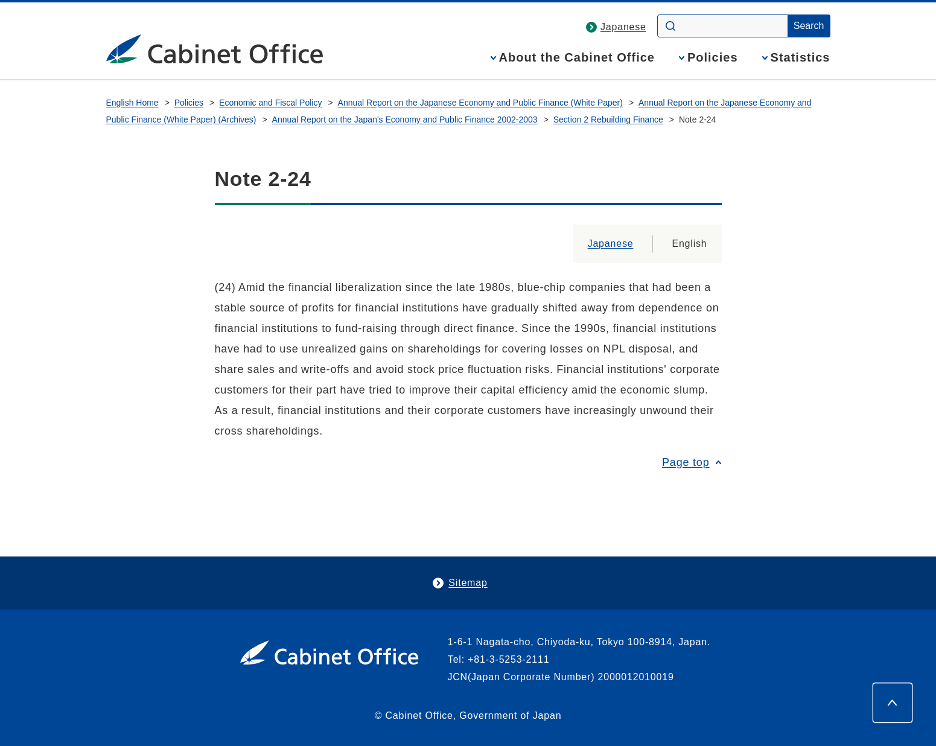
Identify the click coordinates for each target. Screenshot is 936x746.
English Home (132, 102)
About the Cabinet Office (577, 57)
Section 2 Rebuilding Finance (608, 119)
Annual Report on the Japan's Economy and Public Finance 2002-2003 (405, 119)
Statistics (800, 57)
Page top (685, 462)
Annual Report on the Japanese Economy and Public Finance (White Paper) (480, 102)
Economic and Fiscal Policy (270, 102)
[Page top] (892, 702)
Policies (712, 57)
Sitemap (467, 583)
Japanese (623, 27)
